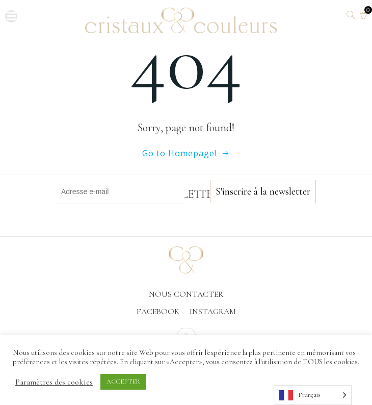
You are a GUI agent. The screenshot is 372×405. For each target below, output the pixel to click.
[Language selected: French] (313, 395)
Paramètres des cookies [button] (54, 382)
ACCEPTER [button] (123, 381)
